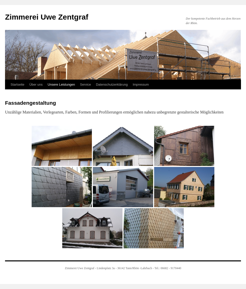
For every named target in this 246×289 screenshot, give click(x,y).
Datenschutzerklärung (112, 84)
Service (85, 84)
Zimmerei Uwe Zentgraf (46, 17)
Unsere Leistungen (61, 84)
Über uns (36, 84)
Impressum (141, 84)
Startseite (17, 84)
